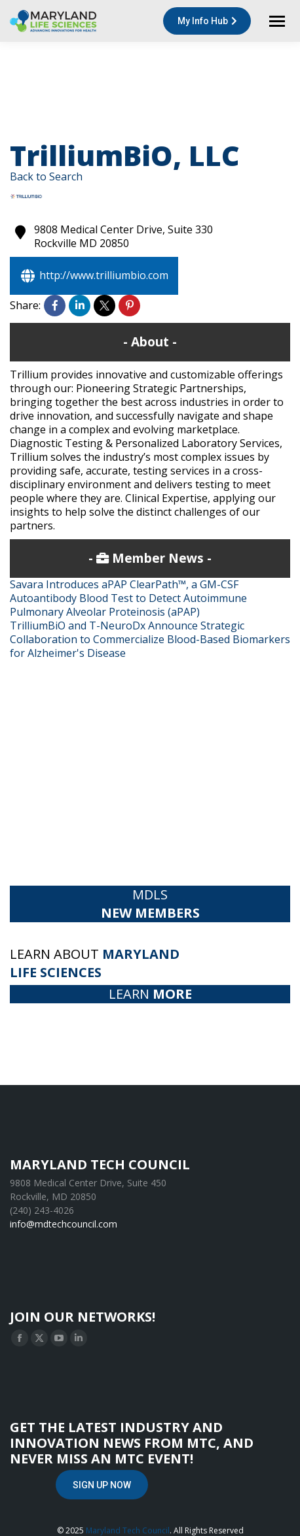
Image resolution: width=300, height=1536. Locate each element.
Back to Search (46, 176)
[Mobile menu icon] (277, 21)
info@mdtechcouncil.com (63, 1224)
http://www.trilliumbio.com (94, 276)
